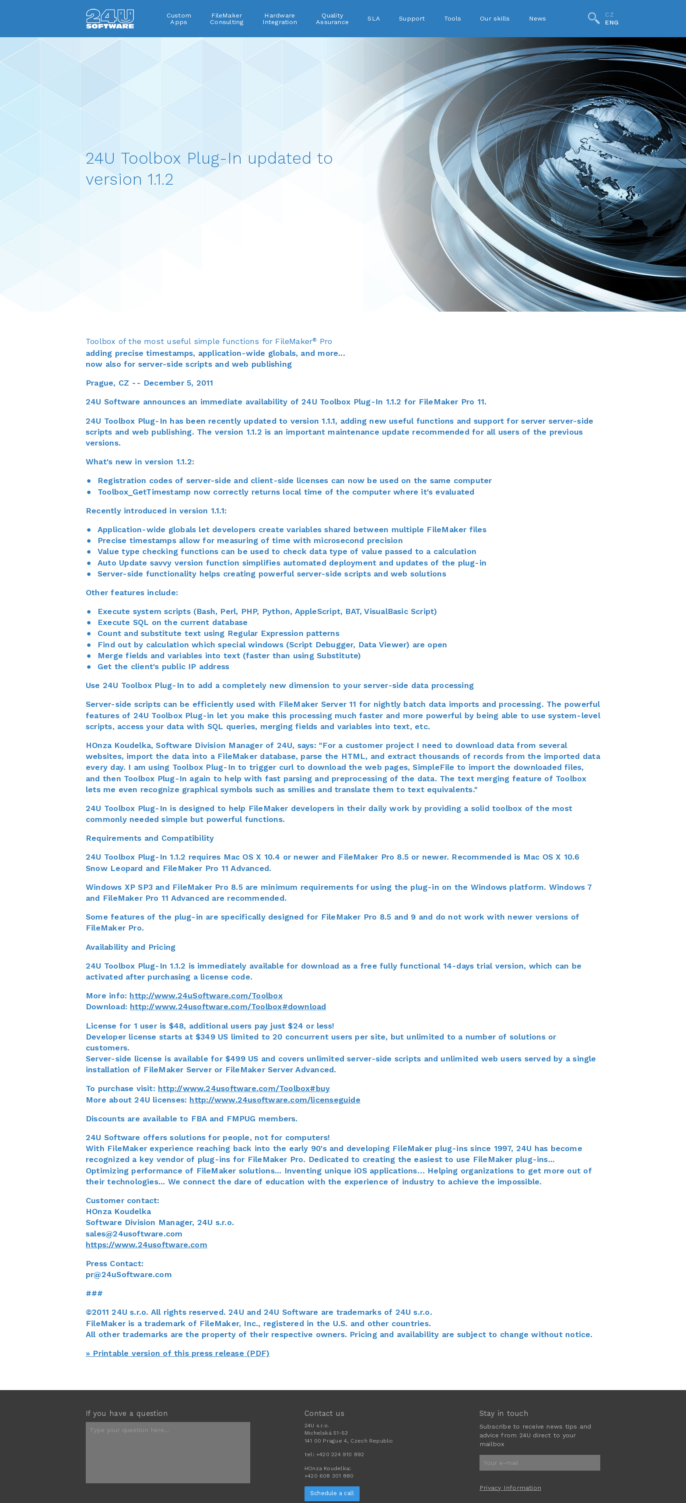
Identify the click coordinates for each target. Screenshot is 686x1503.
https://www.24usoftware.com (146, 1244)
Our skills (495, 18)
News (537, 18)
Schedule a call (332, 1493)
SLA (374, 18)
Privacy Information (510, 1487)
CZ (609, 14)
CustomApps (179, 18)
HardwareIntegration (279, 18)
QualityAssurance (332, 18)
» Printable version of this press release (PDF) (178, 1353)
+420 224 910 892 (340, 1454)
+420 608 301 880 (329, 1476)
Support (412, 18)
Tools (452, 18)
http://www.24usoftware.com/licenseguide (274, 1099)
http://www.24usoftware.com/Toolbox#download (228, 1006)
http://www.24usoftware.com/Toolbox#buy (244, 1088)
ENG (612, 23)
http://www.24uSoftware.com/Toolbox (206, 995)
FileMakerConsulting (226, 18)
